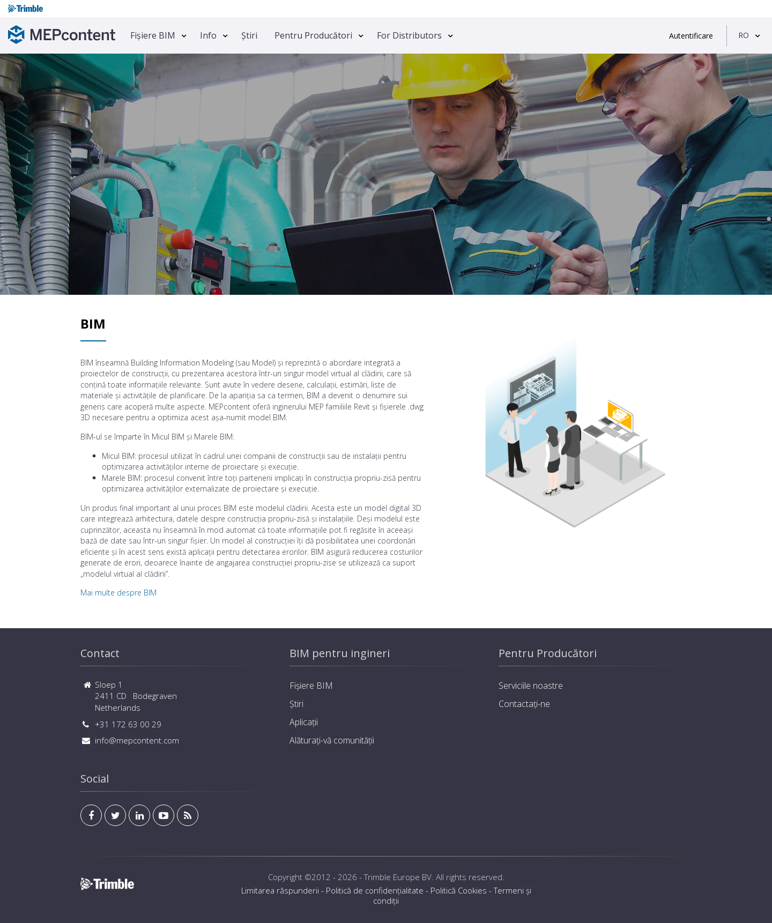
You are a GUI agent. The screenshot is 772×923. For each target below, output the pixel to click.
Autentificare (691, 36)
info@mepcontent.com (137, 740)
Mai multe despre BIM (118, 592)
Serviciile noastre (531, 685)
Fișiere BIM (152, 35)
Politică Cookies (458, 890)
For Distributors (409, 35)
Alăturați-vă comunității (332, 740)
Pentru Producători (313, 35)
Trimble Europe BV (398, 877)
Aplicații (304, 722)
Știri (249, 35)
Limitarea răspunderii (280, 890)
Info (208, 35)
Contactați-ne (524, 704)
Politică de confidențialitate (375, 890)
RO (743, 35)
